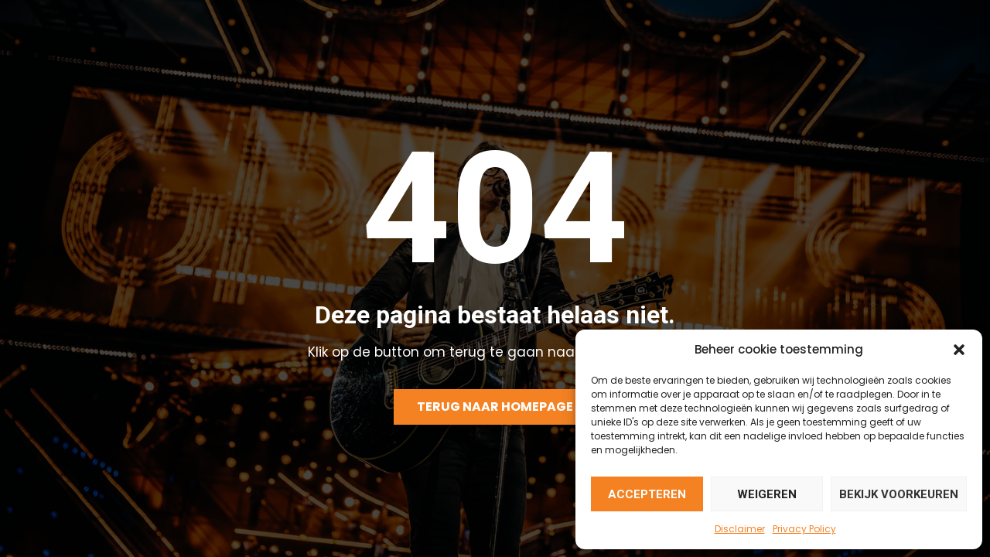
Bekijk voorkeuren (898, 494)
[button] (959, 349)
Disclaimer (740, 528)
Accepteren (647, 494)
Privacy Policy (804, 528)
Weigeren (767, 494)
